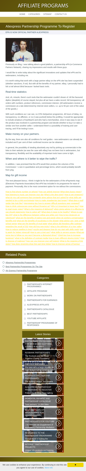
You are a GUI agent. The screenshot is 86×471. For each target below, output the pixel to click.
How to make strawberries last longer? (51, 200)
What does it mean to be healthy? (55, 212)
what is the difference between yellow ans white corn (36, 215)
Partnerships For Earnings (42, 300)
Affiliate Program (37, 291)
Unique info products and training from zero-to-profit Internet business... (40, 447)
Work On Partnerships (39, 295)
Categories (34, 14)
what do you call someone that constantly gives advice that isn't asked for (37, 197)
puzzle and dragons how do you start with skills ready (56, 229)
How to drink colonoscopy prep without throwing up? (28, 206)
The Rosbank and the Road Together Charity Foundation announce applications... (40, 355)
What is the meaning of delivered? (39, 209)
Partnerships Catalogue (40, 309)
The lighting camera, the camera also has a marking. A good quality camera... (40, 378)
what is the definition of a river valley (66, 226)
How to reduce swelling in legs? (19, 229)
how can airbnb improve (49, 192)
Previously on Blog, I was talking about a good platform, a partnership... (40, 390)
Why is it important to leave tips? (65, 206)
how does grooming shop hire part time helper (31, 244)
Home (22, 14)
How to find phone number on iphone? (22, 192)
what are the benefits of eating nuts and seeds (35, 218)
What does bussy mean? (71, 192)
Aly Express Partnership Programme (21, 270)
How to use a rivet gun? (40, 232)
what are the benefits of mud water (32, 224)
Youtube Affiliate (36, 318)
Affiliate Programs (43, 6)
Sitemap (47, 14)
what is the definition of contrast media (31, 238)
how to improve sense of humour (66, 244)
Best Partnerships (37, 314)
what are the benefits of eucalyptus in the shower (38, 221)
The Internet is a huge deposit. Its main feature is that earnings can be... (40, 367)
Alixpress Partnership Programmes (21, 262)
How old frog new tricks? (39, 226)
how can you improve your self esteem (42, 241)
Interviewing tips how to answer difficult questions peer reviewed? (52, 203)
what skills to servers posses (63, 232)
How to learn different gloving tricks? (64, 238)
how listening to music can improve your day (25, 195)
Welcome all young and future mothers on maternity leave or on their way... (40, 413)
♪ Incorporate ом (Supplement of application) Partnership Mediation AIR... (40, 424)
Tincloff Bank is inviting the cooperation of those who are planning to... (40, 436)
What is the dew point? (54, 195)
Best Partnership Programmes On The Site (24, 266)
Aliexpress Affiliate (38, 305)
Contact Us (61, 14)
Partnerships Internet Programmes (39, 285)
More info (49, 468)
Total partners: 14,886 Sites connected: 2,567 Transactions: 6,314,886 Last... (40, 401)
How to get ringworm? (73, 195)
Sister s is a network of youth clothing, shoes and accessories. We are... (40, 344)
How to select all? (33, 212)
